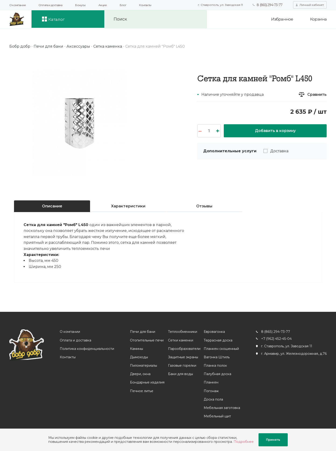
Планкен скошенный (221, 349)
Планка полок (215, 365)
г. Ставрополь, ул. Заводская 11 (220, 5)
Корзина (318, 19)
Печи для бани (142, 332)
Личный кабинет (312, 5)
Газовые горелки (182, 365)
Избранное (281, 19)
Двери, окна (140, 374)
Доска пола (213, 399)
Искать (199, 19)
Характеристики (128, 206)
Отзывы (204, 206)
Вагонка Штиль (216, 357)
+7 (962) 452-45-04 (276, 339)
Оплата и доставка (50, 5)
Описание (52, 206)
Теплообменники (182, 332)
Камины (136, 349)
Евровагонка (214, 332)
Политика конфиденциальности (87, 349)
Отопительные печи (146, 340)
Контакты (145, 5)
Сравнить (317, 94)
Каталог (58, 19)
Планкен (210, 382)
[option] (79, 123)
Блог (123, 5)
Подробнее (244, 442)
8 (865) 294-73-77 (269, 5)
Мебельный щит (217, 416)
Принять (273, 440)
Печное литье (141, 391)
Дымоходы (139, 357)
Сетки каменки (180, 340)
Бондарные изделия (147, 382)
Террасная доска (217, 340)
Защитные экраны (183, 357)
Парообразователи (184, 349)
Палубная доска (217, 374)
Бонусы (80, 5)
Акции (102, 5)
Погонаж (210, 391)
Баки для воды (180, 374)
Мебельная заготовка (221, 408)
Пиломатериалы (143, 365)
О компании (17, 5)
